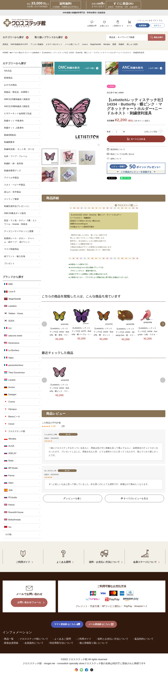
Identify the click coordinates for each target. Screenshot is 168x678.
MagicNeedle (95, 44)
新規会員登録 (11, 643)
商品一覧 (9, 639)
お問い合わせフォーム (29, 602)
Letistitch (35, 52)
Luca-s (85, 44)
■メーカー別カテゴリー (20, 52)
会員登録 (142, 25)
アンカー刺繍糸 (36, 44)
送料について (115, 159)
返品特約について (117, 149)
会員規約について (33, 643)
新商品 (5, 44)
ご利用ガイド (84, 639)
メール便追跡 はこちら (101, 624)
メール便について (72, 44)
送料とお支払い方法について (112, 639)
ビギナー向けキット (54, 44)
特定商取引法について (61, 643)
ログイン (157, 25)
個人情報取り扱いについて (93, 643)
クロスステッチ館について (34, 639)
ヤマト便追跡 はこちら (67, 624)
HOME (5, 52)
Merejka (106, 44)
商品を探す (156, 37)
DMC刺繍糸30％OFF (19, 44)
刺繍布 (121, 44)
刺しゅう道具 (132, 44)
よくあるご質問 (62, 639)
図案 (114, 44)
